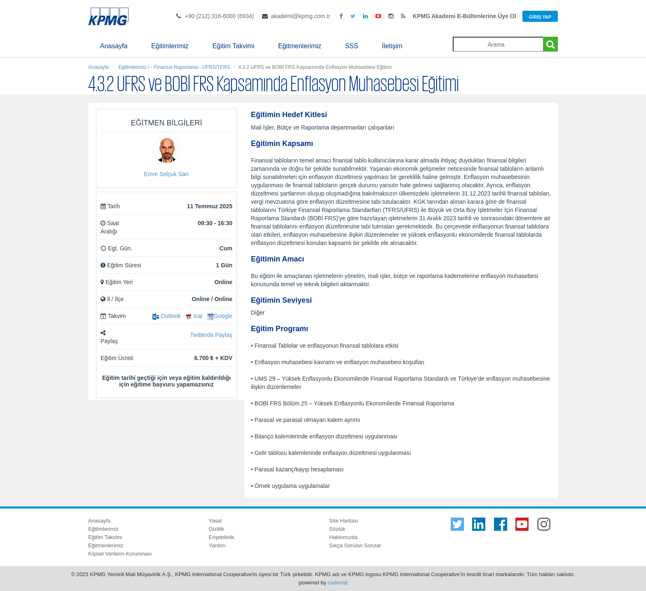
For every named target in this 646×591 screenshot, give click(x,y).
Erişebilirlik (221, 537)
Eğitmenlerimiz (299, 45)
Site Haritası (343, 521)
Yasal (215, 521)
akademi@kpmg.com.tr (300, 16)
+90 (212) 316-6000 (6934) (219, 16)
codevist (338, 582)
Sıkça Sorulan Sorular (355, 545)
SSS (351, 45)
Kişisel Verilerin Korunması (120, 554)
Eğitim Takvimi (233, 45)
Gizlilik (217, 529)
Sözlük (337, 529)
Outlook (166, 316)
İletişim (392, 45)
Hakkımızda (343, 537)
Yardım (217, 545)
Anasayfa (114, 45)
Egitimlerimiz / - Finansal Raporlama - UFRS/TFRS (173, 67)
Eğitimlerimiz (170, 45)
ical (193, 316)
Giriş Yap (540, 16)
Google (219, 316)
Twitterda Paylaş (211, 335)
